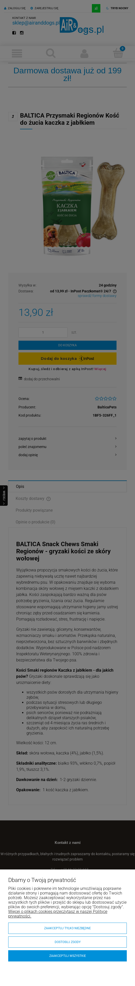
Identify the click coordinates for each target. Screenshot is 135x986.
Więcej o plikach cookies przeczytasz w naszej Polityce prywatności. (57, 914)
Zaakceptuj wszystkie (67, 956)
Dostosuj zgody (68, 942)
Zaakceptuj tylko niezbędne (67, 928)
